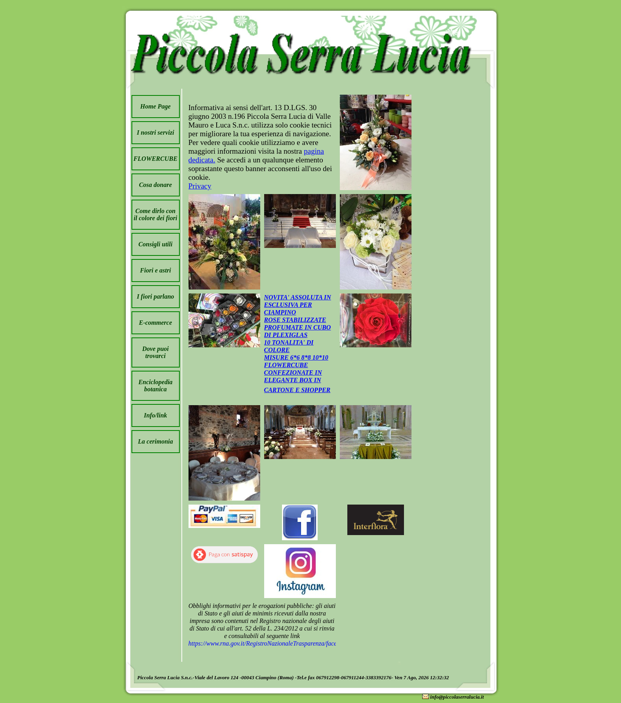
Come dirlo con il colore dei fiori (155, 214)
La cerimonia (155, 441)
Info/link (155, 415)
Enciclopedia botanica (155, 385)
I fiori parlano (155, 296)
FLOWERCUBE (155, 158)
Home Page (155, 106)
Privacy (200, 186)
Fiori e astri (155, 270)
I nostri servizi (155, 132)
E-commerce (155, 322)
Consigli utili (156, 244)
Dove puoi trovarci (155, 352)
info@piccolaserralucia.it (457, 697)
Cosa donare (155, 184)
